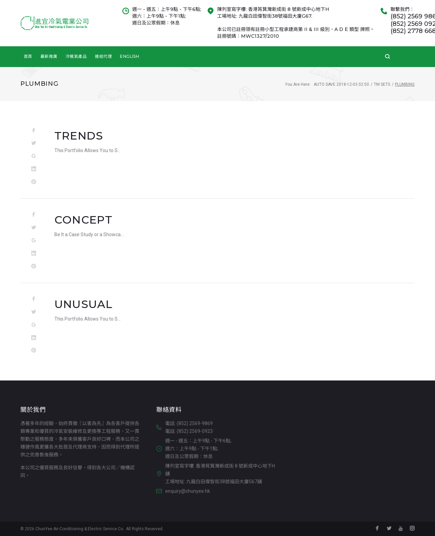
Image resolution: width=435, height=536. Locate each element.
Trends (78, 135)
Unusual (83, 304)
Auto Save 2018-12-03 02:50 (341, 84)
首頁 (28, 56)
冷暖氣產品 (76, 56)
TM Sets (382, 84)
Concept (83, 219)
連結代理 (103, 56)
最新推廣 (48, 56)
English (129, 56)
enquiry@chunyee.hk (187, 491)
